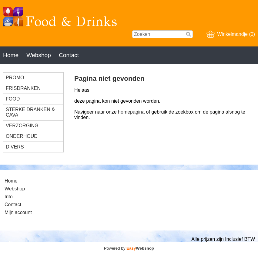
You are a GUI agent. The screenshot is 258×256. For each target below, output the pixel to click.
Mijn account (18, 212)
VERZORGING (22, 125)
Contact (69, 55)
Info (9, 196)
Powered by (129, 248)
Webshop (38, 55)
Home (10, 55)
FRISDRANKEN (23, 88)
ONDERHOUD (22, 136)
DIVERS (15, 146)
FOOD (13, 98)
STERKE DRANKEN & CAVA (30, 112)
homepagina (131, 111)
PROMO (15, 77)
